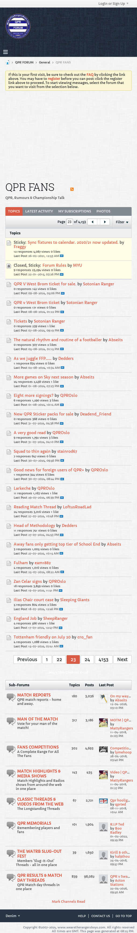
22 (59, 659)
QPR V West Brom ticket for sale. (45, 284)
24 (87, 659)
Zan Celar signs (28, 581)
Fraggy (20, 246)
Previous (27, 659)
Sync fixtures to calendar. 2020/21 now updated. (73, 242)
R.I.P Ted (117, 824)
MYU (77, 265)
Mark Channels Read (68, 902)
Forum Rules (54, 265)
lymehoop (123, 752)
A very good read (30, 432)
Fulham (21, 562)
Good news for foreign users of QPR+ (49, 470)
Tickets (20, 321)
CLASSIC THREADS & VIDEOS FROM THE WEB (40, 802)
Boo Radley (116, 830)
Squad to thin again (32, 451)
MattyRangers (121, 728)
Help (82, 916)
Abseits (116, 339)
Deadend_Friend (95, 414)
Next (122, 659)
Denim (13, 916)
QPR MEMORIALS (34, 823)
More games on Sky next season (43, 377)
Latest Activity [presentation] (39, 211)
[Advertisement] (68, 135)
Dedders (66, 358)
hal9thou (122, 856)
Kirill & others (121, 852)
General (44, 62)
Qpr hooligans (121, 800)
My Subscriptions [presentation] (74, 211)
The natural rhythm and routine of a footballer (58, 339)
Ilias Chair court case (33, 599)
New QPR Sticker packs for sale (43, 414)
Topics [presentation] (14, 211)
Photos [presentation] (103, 211)
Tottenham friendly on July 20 (42, 637)
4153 (104, 659)
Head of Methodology (34, 525)
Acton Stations (117, 882)
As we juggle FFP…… (33, 358)
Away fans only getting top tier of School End (57, 544)
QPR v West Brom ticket (37, 302)
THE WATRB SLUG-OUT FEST (39, 854)
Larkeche (22, 488)
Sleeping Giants (74, 599)
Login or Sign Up (113, 4)
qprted (120, 804)
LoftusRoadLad (77, 507)
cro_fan (84, 637)
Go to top (124, 916)
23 (73, 659)
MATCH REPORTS (34, 695)
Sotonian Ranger (98, 284)
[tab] (14, 211)
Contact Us (100, 916)
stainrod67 (67, 451)
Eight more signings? (33, 395)
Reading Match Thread (35, 507)
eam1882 (43, 562)
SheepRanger (55, 618)
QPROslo (68, 395)
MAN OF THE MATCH (37, 719)
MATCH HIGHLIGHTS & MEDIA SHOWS (38, 774)
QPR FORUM (24, 62)
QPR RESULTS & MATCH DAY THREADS (39, 878)
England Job (25, 618)
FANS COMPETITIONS (38, 747)
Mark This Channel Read (68, 672)
